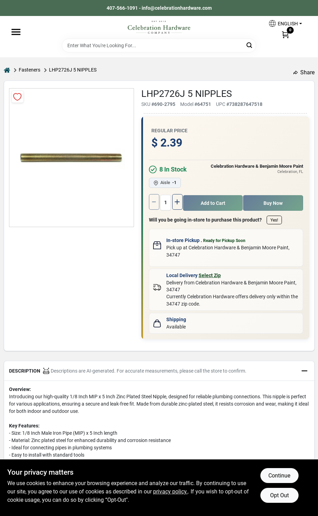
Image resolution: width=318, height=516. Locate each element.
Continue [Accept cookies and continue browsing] (279, 475)
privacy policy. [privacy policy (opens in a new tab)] (170, 491)
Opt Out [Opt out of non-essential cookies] (279, 495)
